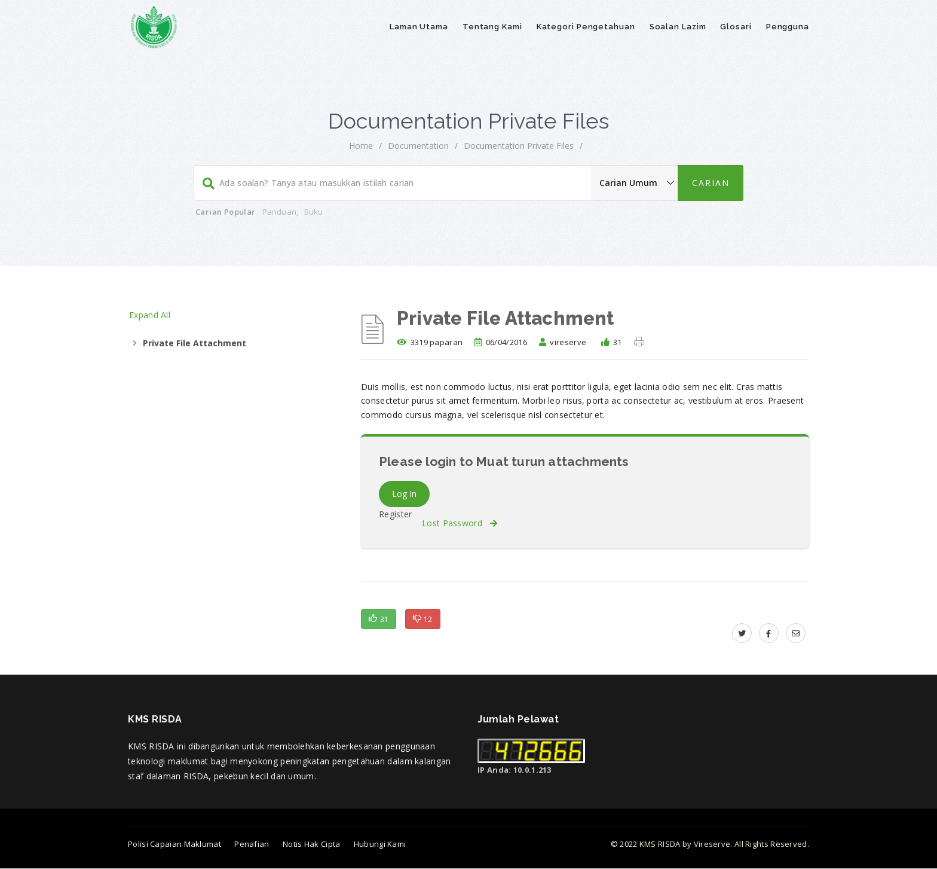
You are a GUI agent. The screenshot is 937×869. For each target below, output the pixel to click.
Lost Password (459, 523)
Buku (313, 211)
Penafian (251, 843)
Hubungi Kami (380, 843)
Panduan (279, 211)
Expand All (149, 315)
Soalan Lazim (678, 26)
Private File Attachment (194, 343)
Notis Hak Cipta (312, 843)
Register (395, 514)
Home (361, 145)
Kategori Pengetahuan (586, 26)
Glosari (735, 26)
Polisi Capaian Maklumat (174, 843)
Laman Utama (419, 26)
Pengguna (787, 26)
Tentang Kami (492, 26)
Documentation (418, 145)
